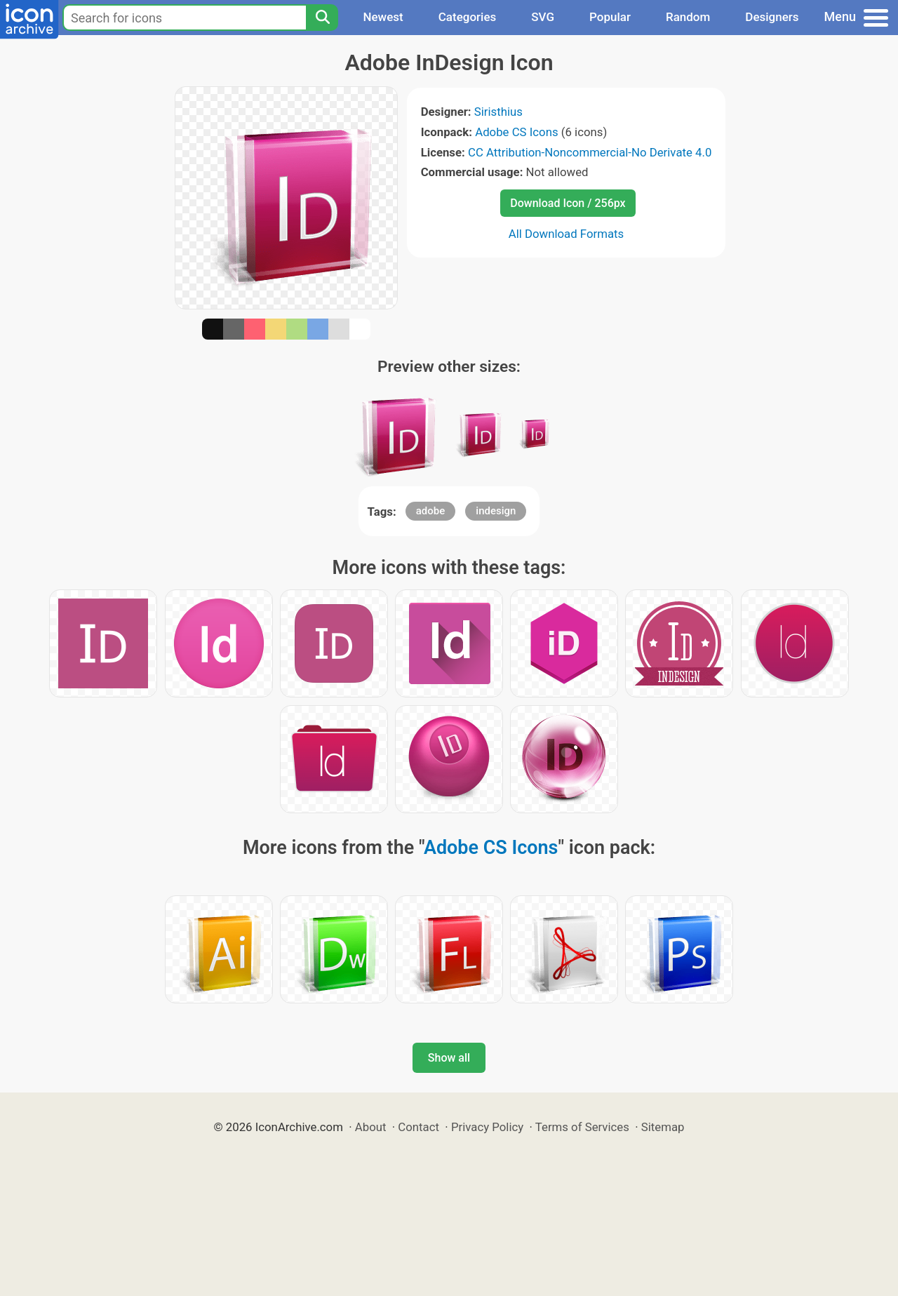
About (371, 1127)
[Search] (322, 17)
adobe (430, 511)
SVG (542, 17)
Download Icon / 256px (567, 203)
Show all (449, 1057)
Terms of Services (582, 1127)
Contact (418, 1127)
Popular (610, 17)
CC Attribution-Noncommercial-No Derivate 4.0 (589, 152)
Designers (771, 17)
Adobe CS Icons (516, 132)
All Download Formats (566, 234)
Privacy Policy (487, 1127)
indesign (496, 511)
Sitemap (663, 1127)
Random (688, 17)
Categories (467, 17)
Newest (383, 17)
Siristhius (498, 112)
